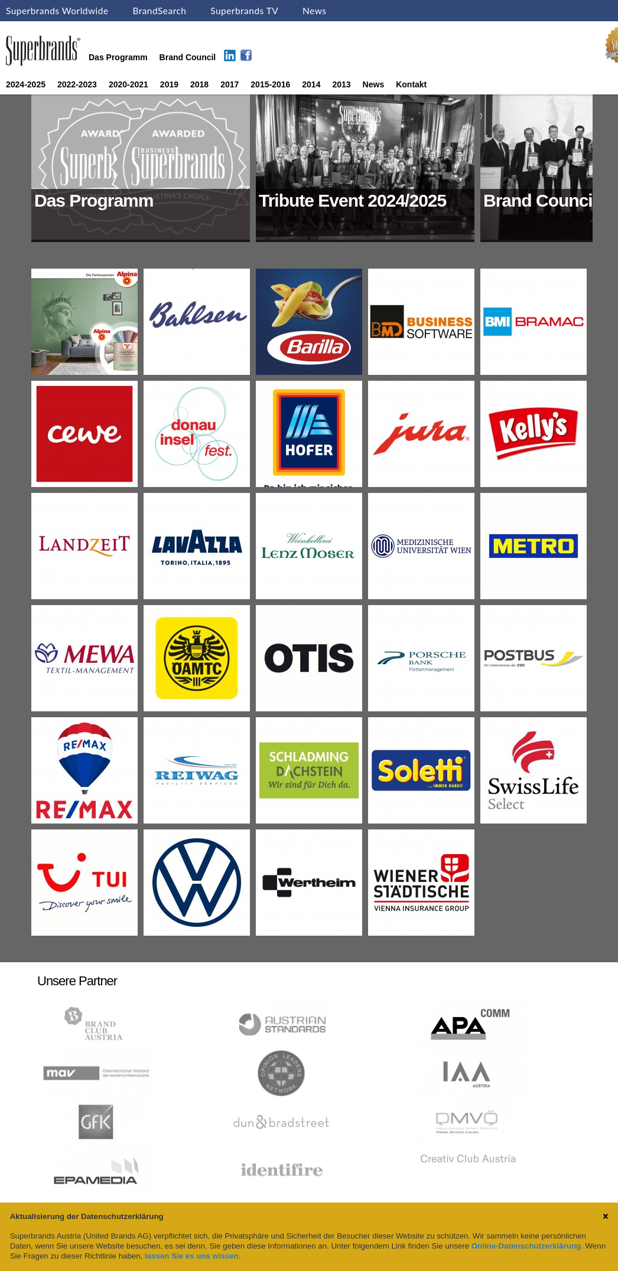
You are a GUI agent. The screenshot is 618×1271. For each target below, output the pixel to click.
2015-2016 (270, 84)
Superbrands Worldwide (57, 10)
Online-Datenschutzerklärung (526, 1245)
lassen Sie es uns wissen (192, 1256)
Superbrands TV (244, 10)
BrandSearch (159, 10)
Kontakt (411, 84)
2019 (169, 84)
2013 (341, 84)
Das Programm (118, 57)
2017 (229, 84)
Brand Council (188, 57)
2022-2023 (77, 84)
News (314, 10)
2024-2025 (25, 84)
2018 (199, 84)
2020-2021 (128, 84)
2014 (311, 84)
